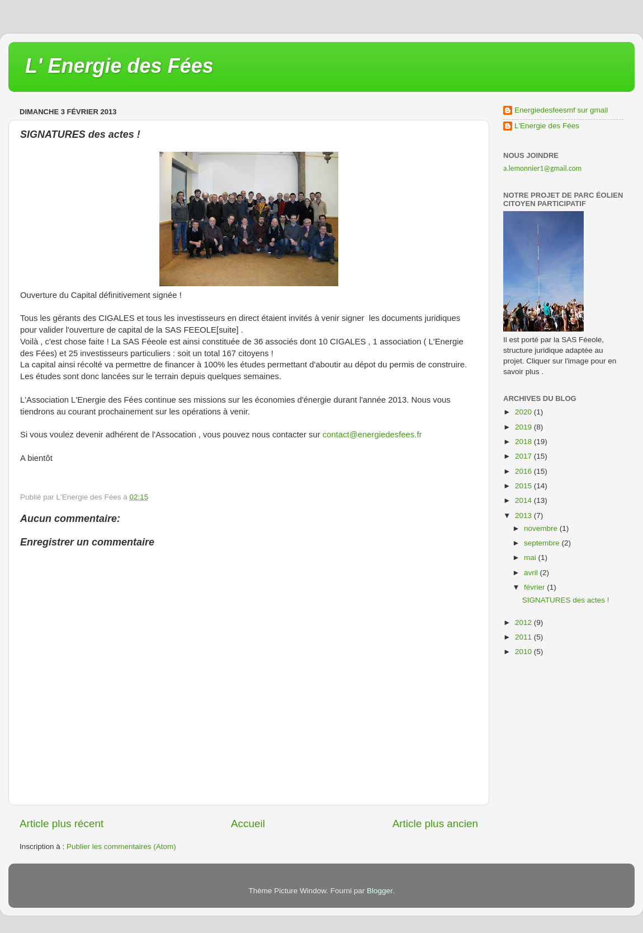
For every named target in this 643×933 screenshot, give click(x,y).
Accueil (248, 823)
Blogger (380, 891)
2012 (524, 622)
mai (531, 557)
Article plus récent (61, 823)
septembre (543, 543)
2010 (524, 651)
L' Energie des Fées (119, 65)
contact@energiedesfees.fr (372, 434)
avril (532, 572)
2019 (524, 427)
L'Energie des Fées (546, 126)
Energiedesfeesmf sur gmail (561, 110)
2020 (524, 412)
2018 (524, 441)
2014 (524, 500)
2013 (524, 515)
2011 (524, 637)
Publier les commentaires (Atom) (121, 846)
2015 (524, 486)
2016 (524, 471)
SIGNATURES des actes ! (565, 600)
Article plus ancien (435, 823)
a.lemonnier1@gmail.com (542, 168)
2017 (524, 456)
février (535, 587)
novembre (542, 528)
